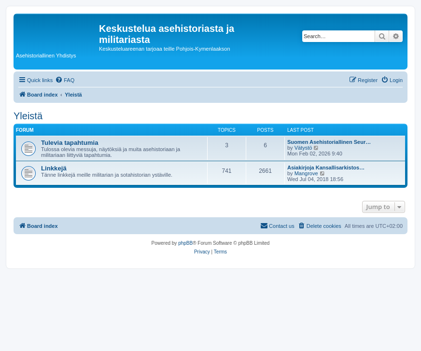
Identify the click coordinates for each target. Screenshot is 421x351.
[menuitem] (64, 80)
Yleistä (28, 116)
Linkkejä (54, 168)
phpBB (185, 243)
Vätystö (303, 148)
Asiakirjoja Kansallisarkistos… (326, 167)
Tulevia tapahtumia (69, 142)
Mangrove (306, 173)
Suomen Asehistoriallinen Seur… (329, 142)
